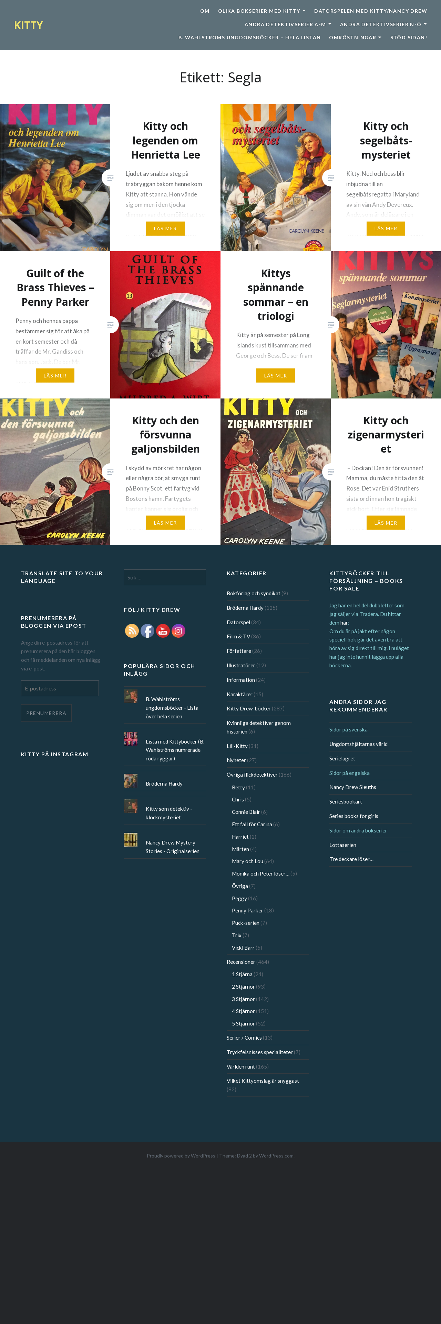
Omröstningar (352, 37)
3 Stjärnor (243, 999)
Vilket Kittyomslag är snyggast (263, 1081)
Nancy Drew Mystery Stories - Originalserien (172, 846)
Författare (239, 651)
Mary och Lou (247, 861)
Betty (238, 787)
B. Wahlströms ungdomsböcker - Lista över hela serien (172, 707)
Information (241, 680)
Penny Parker (247, 910)
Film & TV (238, 636)
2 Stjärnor (243, 986)
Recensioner (241, 962)
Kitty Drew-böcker (249, 708)
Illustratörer (241, 665)
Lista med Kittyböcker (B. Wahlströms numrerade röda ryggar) (175, 750)
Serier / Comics (244, 1037)
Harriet (240, 836)
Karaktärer (240, 694)
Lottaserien (342, 845)
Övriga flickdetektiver (252, 774)
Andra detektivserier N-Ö (381, 24)
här (344, 622)
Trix (237, 935)
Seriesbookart (345, 801)
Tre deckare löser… (351, 859)
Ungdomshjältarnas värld (358, 744)
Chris (238, 799)
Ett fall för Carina (252, 824)
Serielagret (342, 758)
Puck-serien (245, 923)
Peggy (239, 898)
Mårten (240, 849)
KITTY (28, 25)
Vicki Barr (243, 947)
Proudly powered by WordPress (181, 1156)
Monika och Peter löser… (260, 873)
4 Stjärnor (243, 1011)
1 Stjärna (242, 974)
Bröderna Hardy (245, 608)
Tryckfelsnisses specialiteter (260, 1052)
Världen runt (241, 1066)
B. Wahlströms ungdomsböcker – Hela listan (249, 37)
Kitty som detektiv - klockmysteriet (169, 813)
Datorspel (238, 622)
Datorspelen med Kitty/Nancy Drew (370, 11)
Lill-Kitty (237, 746)
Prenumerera (46, 713)
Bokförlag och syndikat (253, 593)
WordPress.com (276, 1156)
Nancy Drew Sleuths (352, 787)
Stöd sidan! (408, 37)
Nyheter (236, 760)
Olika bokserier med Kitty (259, 11)
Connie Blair (246, 812)
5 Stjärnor (243, 1023)
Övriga (240, 886)
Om (205, 11)
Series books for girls (353, 816)
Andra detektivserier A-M (285, 24)
